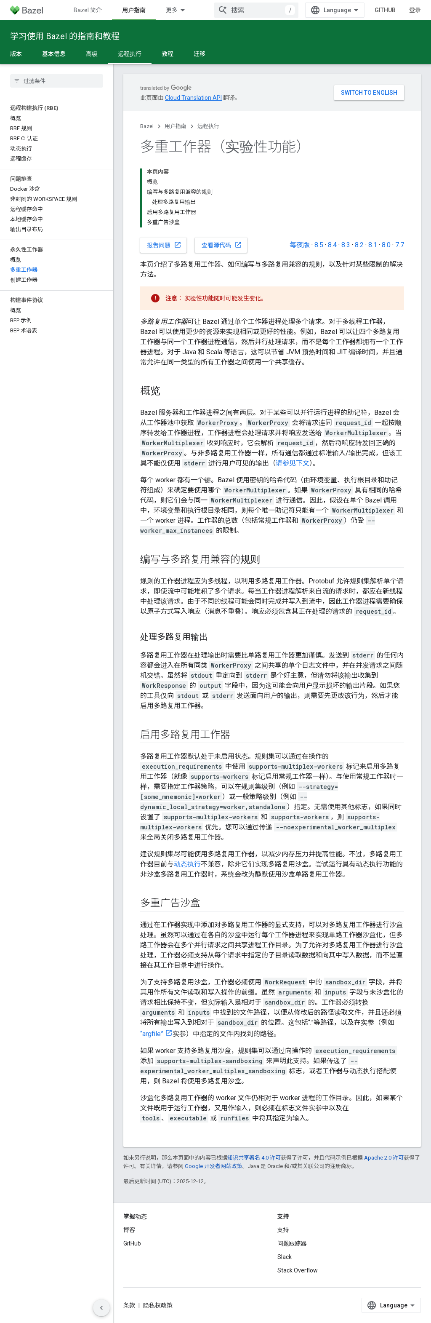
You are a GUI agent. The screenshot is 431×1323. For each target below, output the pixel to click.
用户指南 (175, 126)
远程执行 (208, 126)
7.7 (399, 245)
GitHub (385, 10)
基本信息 (54, 54)
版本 (16, 54)
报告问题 (164, 245)
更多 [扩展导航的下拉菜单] (172, 10)
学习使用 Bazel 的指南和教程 (65, 36)
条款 (129, 1305)
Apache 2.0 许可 (384, 1158)
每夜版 (300, 245)
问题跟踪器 (292, 1243)
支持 (283, 1230)
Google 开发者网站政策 (213, 1166)
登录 (415, 10)
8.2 (359, 245)
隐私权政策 (158, 1305)
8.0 (386, 245)
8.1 (372, 245)
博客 (129, 1230)
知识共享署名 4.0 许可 (254, 1158)
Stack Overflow (297, 1270)
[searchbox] (56, 81)
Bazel (147, 126)
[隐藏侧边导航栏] (101, 1307)
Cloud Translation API (193, 97)
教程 (167, 54)
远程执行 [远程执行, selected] (129, 54)
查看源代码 (222, 245)
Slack (284, 1257)
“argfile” (151, 1034)
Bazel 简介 (88, 10)
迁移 (199, 54)
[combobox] (256, 10)
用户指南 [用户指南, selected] (134, 10)
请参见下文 (292, 463)
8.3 (345, 245)
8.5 (318, 245)
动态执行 (187, 864)
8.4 (332, 245)
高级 (92, 54)
